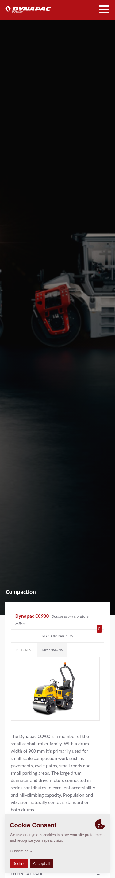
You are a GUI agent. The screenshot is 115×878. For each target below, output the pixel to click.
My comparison (72, 634)
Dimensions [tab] (52, 649)
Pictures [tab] (23, 650)
